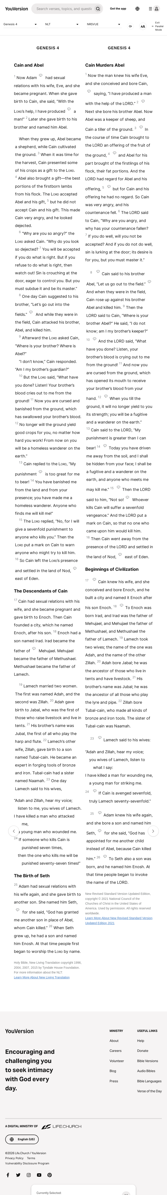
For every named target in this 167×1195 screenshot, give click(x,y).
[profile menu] (153, 8)
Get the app (118, 8)
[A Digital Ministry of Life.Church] (83, 1124)
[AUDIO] (130, 26)
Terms (31, 1158)
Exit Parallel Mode (158, 26)
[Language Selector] (137, 8)
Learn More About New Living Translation (42, 977)
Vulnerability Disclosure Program (27, 1163)
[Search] (62, 8)
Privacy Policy (14, 1158)
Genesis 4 (20, 24)
